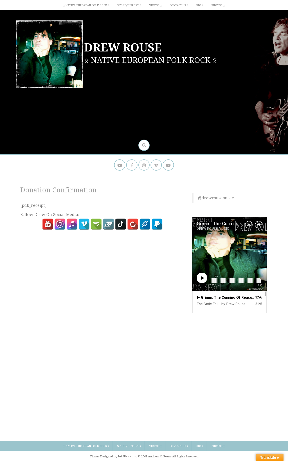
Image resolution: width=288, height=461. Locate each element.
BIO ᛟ (199, 5)
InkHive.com (127, 456)
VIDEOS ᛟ (155, 5)
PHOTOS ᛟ (218, 5)
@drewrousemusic (216, 198)
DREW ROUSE (123, 47)
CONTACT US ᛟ (179, 5)
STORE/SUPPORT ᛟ (129, 5)
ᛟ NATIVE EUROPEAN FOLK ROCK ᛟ (86, 5)
